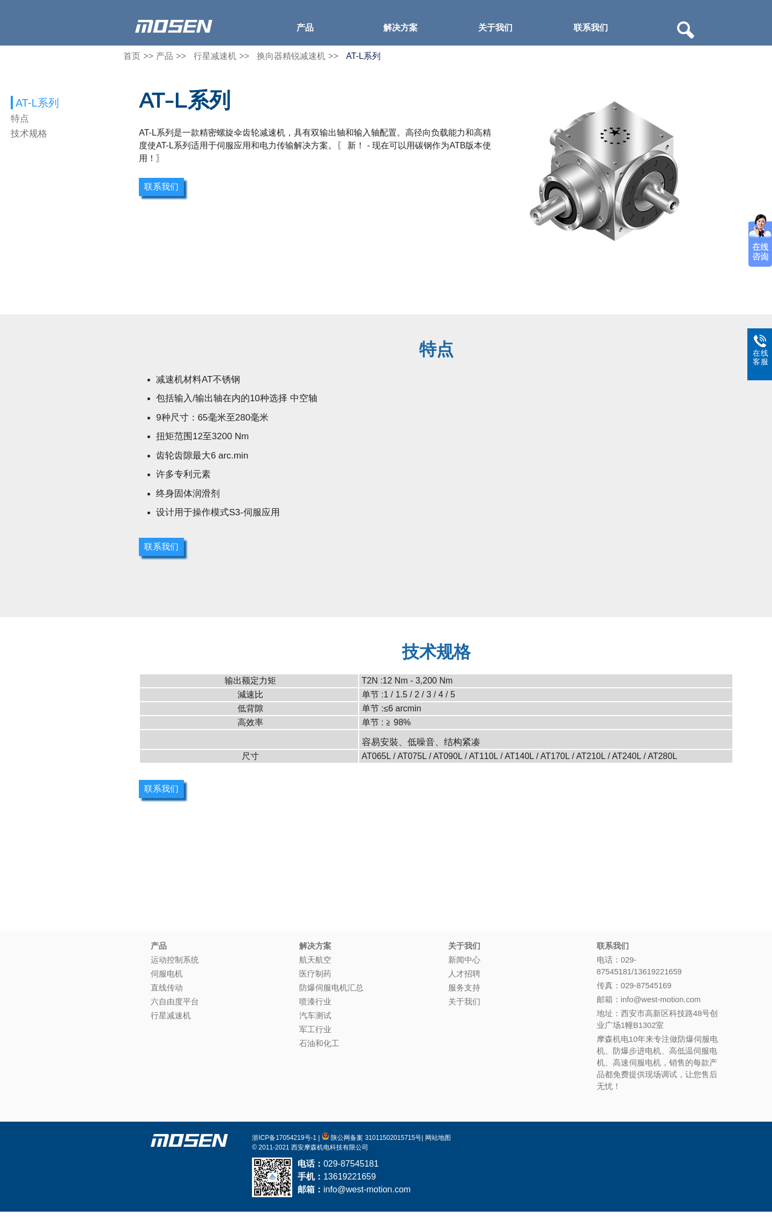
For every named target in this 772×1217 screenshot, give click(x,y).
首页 (131, 60)
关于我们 (495, 27)
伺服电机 (167, 978)
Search (685, 30)
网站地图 (438, 1142)
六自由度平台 (175, 1006)
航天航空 (315, 965)
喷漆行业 (315, 1006)
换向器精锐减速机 (291, 60)
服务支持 (464, 992)
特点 (20, 119)
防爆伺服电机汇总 (331, 992)
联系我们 (591, 27)
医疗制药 (315, 978)
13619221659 (349, 1181)
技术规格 (29, 134)
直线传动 (167, 992)
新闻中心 (464, 965)
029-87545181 (350, 1168)
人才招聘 (464, 978)
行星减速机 (215, 60)
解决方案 (400, 27)
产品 (305, 27)
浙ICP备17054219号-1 (284, 1142)
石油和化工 (319, 1048)
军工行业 (315, 1034)
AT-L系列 (363, 60)
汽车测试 (315, 1020)
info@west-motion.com (367, 1194)
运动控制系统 (175, 965)
